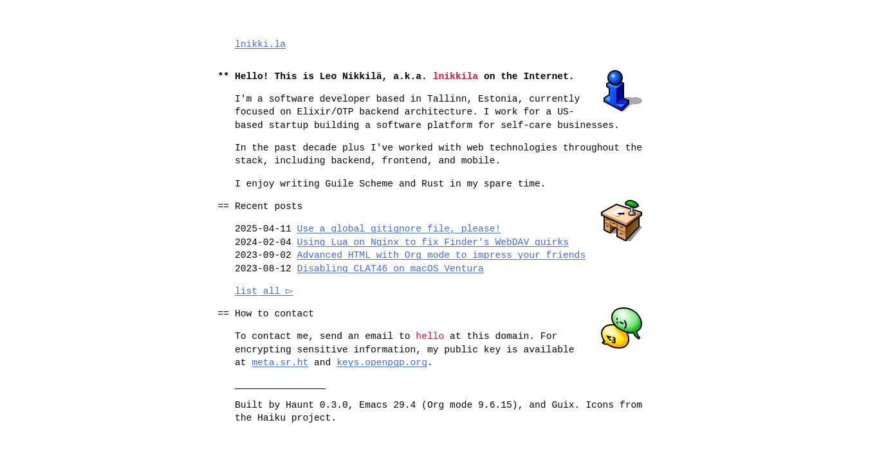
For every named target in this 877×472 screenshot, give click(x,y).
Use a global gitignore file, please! (399, 229)
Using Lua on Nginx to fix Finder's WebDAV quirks (433, 242)
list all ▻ (266, 291)
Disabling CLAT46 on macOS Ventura (390, 269)
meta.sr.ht (280, 363)
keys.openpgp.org (382, 363)
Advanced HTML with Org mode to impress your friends (441, 255)
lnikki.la (260, 44)
